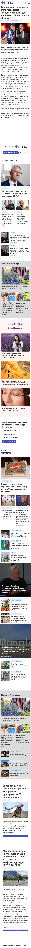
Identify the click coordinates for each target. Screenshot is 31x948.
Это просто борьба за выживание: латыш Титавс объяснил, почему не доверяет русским (19, 237)
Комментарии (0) (10, 153)
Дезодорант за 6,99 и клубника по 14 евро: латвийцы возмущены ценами (18, 619)
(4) (17, 523)
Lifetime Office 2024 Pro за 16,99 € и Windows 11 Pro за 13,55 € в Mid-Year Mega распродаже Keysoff (8, 308)
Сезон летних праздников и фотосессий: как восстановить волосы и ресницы (13, 355)
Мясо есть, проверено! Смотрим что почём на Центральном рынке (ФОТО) (18, 677)
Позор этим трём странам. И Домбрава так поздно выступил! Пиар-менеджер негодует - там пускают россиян (22, 516)
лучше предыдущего (10, 430)
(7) (25, 536)
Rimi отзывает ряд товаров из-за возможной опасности (8, 513)
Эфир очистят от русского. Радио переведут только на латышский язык (20, 534)
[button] (29, 3)
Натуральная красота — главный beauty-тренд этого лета (13, 409)
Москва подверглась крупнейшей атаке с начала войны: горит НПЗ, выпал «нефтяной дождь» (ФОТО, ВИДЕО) (14, 858)
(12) (12, 491)
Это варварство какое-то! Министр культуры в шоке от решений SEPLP (14, 193)
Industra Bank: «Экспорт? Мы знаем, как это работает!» (19, 764)
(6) (24, 240)
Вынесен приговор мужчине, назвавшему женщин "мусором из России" (18, 558)
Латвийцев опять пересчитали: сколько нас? (20, 665)
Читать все (26, 451)
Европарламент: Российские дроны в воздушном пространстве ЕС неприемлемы (14, 791)
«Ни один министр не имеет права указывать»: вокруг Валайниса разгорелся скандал (23, 220)
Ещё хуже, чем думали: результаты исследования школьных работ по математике (20, 546)
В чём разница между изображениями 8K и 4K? (18, 755)
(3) (10, 516)
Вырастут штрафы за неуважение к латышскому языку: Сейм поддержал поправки (14, 488)
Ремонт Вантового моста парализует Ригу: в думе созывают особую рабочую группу (19, 250)
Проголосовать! (9, 441)
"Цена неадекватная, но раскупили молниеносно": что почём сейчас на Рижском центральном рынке (19, 606)
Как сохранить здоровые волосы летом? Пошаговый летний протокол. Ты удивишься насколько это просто (15, 383)
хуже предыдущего (10, 434)
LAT (25, 2)
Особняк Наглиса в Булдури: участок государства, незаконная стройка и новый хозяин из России (15, 650)
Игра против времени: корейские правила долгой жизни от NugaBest (22, 307)
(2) (18, 560)
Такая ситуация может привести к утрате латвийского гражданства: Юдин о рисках (8, 219)
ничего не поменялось (11, 438)
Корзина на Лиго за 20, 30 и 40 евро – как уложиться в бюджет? (15, 287)
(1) (3, 225)
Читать (15, 836)
